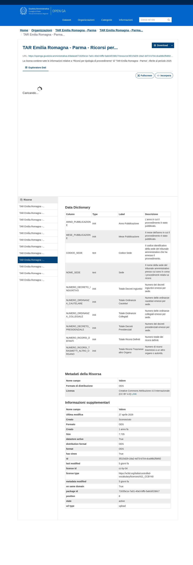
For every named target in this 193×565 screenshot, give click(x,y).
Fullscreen (145, 75)
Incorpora (164, 75)
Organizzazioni (86, 19)
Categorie (106, 19)
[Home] (24, 30)
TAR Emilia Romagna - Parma (75, 30)
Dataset (66, 19)
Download (161, 45)
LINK (134, 394)
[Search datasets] (155, 19)
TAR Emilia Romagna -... (31, 206)
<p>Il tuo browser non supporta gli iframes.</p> (98, 138)
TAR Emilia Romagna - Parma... (121, 30)
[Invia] (168, 19)
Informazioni (126, 19)
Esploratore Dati (35, 67)
